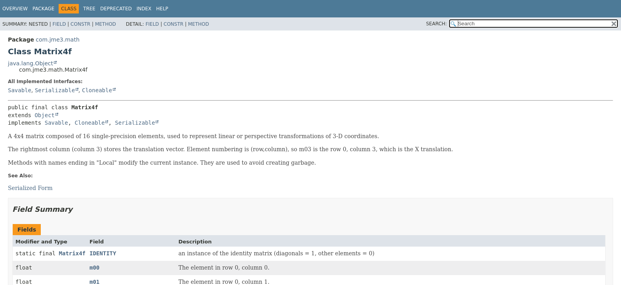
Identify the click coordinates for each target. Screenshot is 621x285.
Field (59, 24)
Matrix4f (72, 253)
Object (44, 115)
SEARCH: (436, 24)
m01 (94, 282)
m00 (94, 267)
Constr (80, 24)
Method (105, 24)
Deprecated (116, 8)
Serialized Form (30, 188)
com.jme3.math (57, 39)
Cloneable (97, 90)
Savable (19, 90)
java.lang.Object (30, 63)
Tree (89, 8)
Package (43, 8)
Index (144, 8)
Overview (15, 8)
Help (162, 8)
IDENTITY (103, 253)
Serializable (55, 90)
